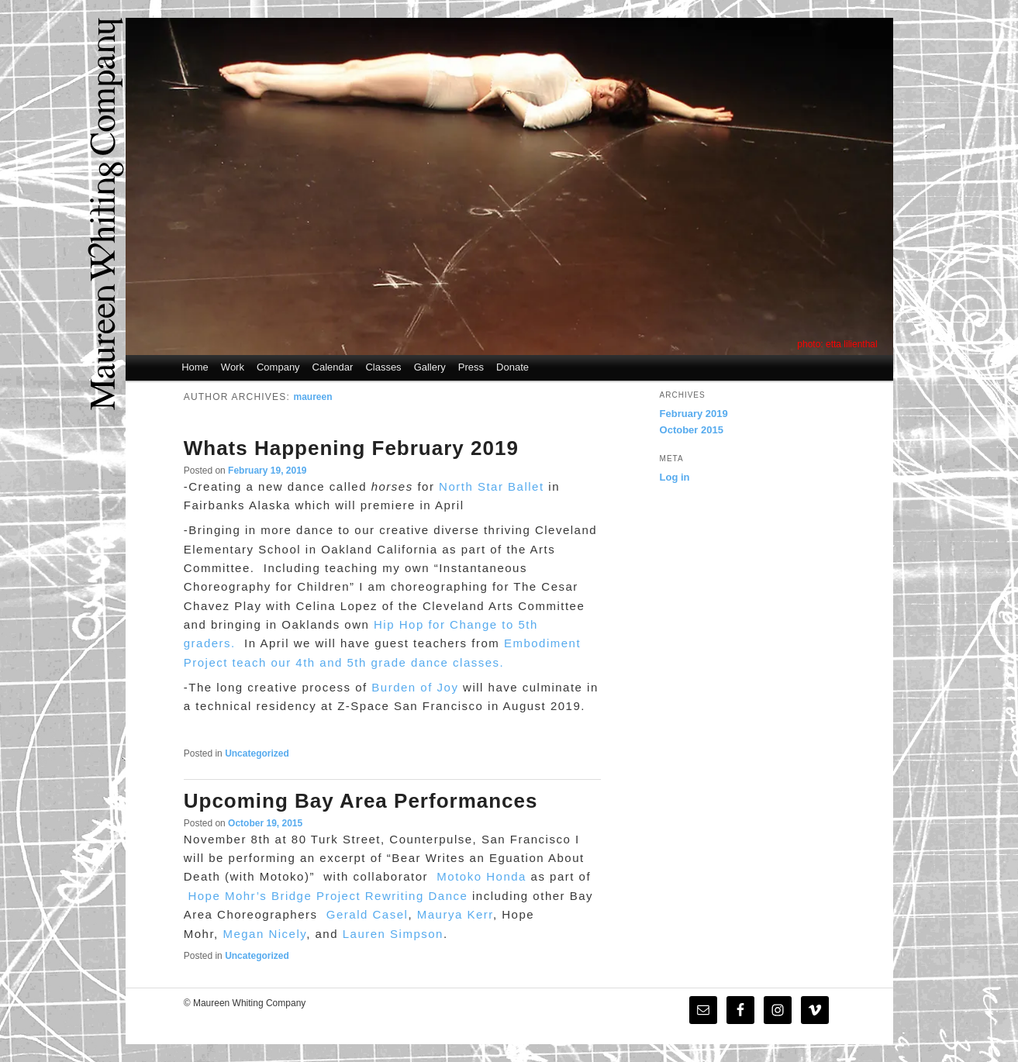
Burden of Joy (414, 687)
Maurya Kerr (455, 914)
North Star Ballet (491, 486)
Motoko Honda (481, 876)
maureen (313, 396)
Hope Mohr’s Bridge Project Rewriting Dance (328, 895)
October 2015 (691, 430)
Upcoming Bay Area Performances (361, 800)
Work (232, 367)
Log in (675, 477)
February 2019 (694, 413)
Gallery (430, 367)
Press (471, 367)
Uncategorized (257, 753)
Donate (512, 367)
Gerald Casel (367, 914)
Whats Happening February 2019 (351, 448)
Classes (383, 367)
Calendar (333, 367)
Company (278, 367)
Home (195, 367)
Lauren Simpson (393, 933)
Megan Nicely (264, 933)
